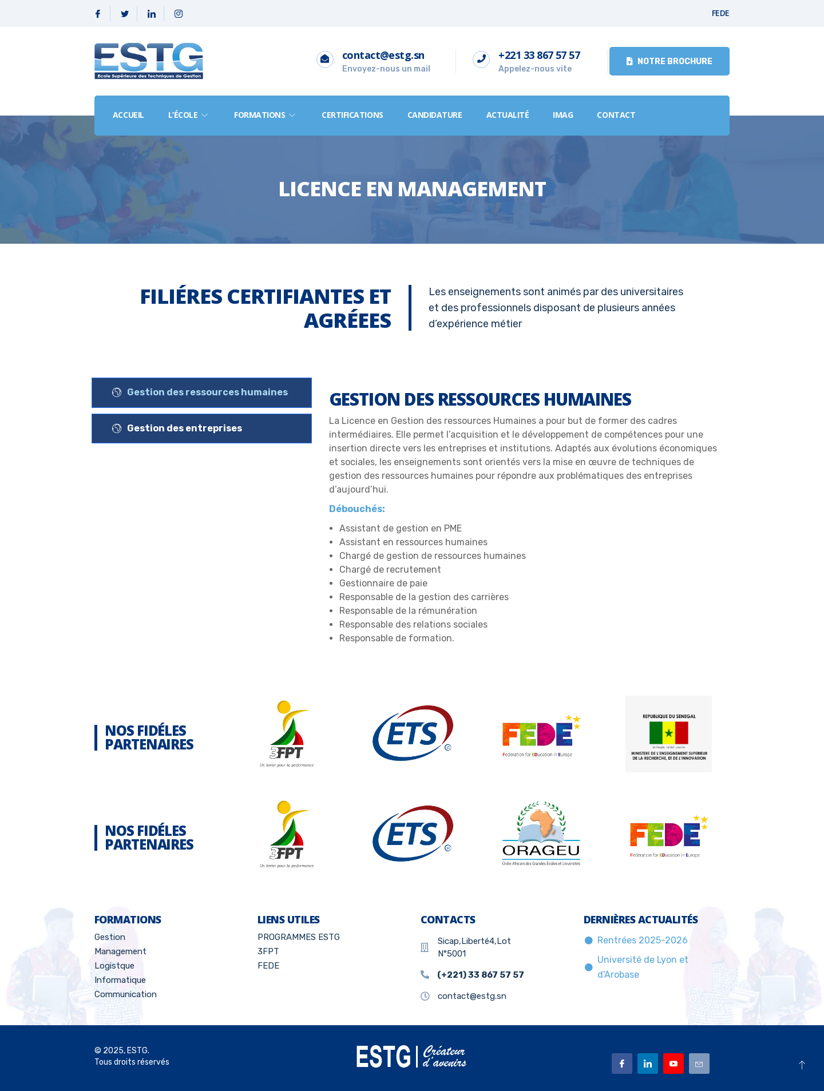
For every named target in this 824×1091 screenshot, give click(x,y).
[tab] (202, 393)
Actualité (507, 114)
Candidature (434, 114)
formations (266, 114)
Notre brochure (669, 61)
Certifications (352, 114)
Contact (616, 114)
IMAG (563, 114)
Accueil (128, 114)
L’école (189, 114)
